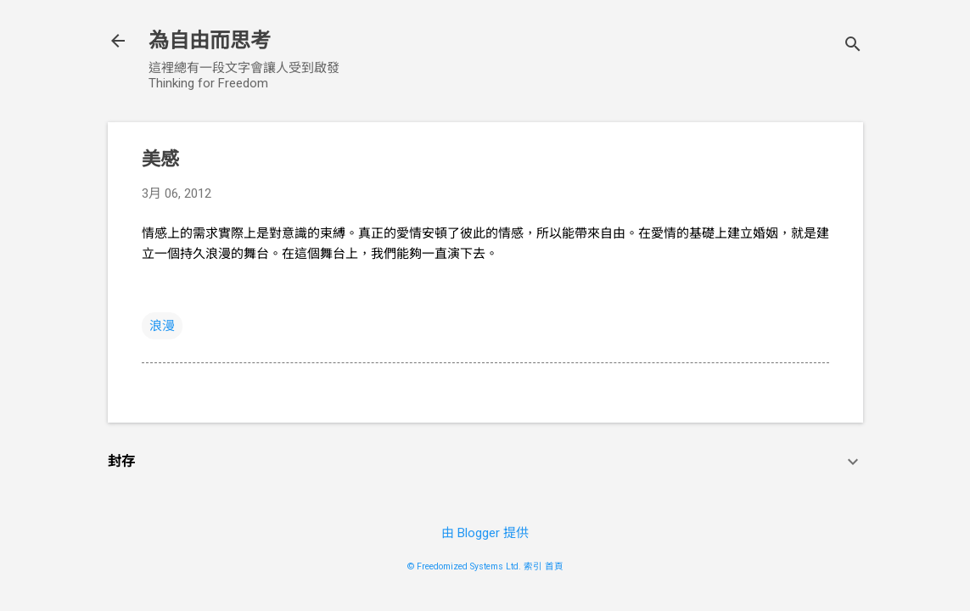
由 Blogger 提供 (485, 533)
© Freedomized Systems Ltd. (464, 566)
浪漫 (162, 326)
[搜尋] (853, 46)
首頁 (554, 566)
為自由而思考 (210, 41)
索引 (533, 566)
